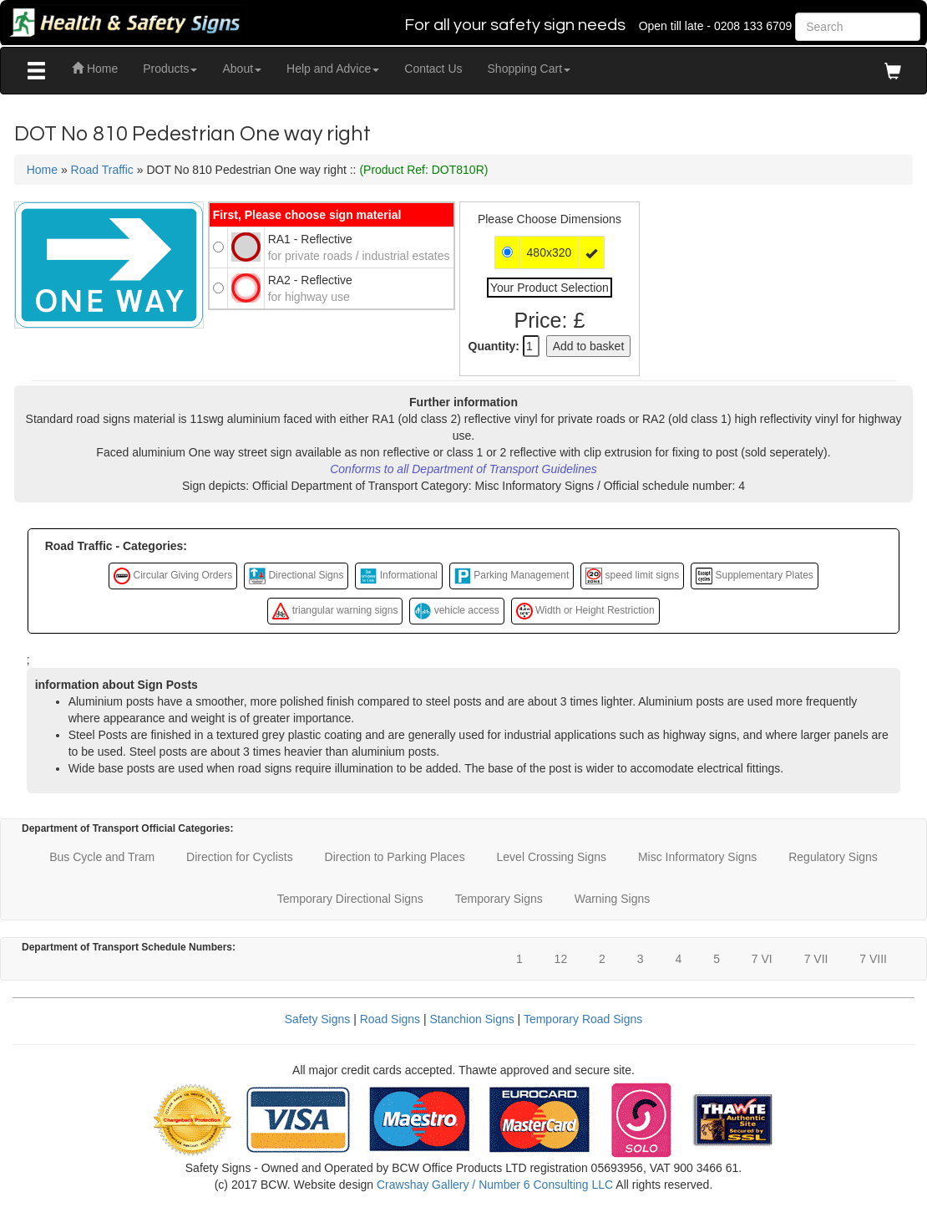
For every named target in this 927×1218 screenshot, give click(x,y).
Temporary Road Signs (583, 1019)
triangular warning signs (335, 611)
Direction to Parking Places (395, 857)
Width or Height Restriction (585, 611)
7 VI (762, 959)
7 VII (816, 959)
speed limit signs (632, 576)
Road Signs (390, 1019)
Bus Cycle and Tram (101, 857)
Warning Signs (613, 898)
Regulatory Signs (833, 857)
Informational (399, 576)
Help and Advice (332, 68)
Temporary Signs (499, 898)
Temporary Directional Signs (350, 898)
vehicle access (456, 611)
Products (170, 68)
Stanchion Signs (472, 1019)
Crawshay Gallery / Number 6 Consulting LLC (495, 1184)
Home (95, 68)
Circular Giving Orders (173, 576)
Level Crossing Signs (552, 857)
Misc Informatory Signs (697, 857)
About (241, 68)
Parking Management (511, 576)
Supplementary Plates (754, 576)
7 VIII (873, 959)
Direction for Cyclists (239, 857)
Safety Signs (318, 1019)
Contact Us (433, 68)
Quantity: (494, 346)
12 (561, 959)
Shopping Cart (529, 68)
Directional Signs (296, 576)
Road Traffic (102, 169)
